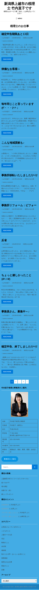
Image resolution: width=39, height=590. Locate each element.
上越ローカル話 (6, 535)
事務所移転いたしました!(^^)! (19, 175)
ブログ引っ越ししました (9, 512)
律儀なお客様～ (10, 69)
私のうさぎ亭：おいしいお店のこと (13, 554)
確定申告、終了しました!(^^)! (19, 346)
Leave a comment (8, 41)
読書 (2, 570)
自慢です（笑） (6, 490)
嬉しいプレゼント (7, 494)
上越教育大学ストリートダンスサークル (15, 479)
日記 (2, 538)
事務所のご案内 (10, 459)
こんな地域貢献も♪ (12, 142)
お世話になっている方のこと (11, 527)
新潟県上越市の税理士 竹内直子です (19, 5)
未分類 (3, 546)
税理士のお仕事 (28, 38)
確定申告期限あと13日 (15, 34)
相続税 (3, 550)
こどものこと (5, 531)
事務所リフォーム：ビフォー (18, 205)
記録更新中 (5, 505)
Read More (7, 59)
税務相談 (4, 558)
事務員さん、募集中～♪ (15, 311)
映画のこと (5, 542)
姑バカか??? (5, 482)
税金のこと (5, 566)
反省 (4, 240)
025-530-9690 (15, 439)
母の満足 (4, 486)
